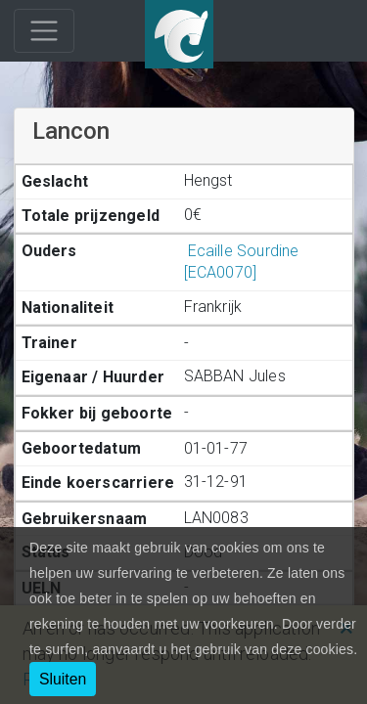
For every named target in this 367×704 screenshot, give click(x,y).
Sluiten (62, 679)
